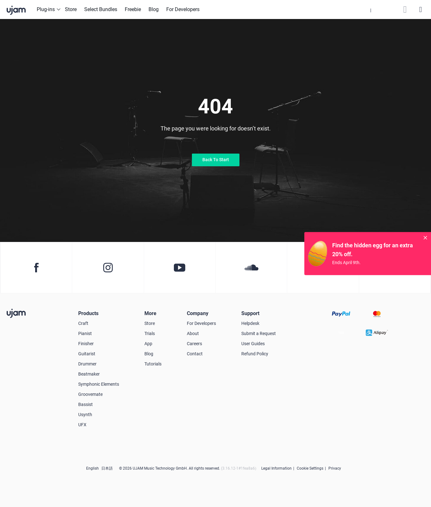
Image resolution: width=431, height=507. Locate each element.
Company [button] (197, 313)
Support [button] (250, 313)
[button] (370, 9)
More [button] (150, 313)
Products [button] (88, 313)
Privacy (334, 468)
